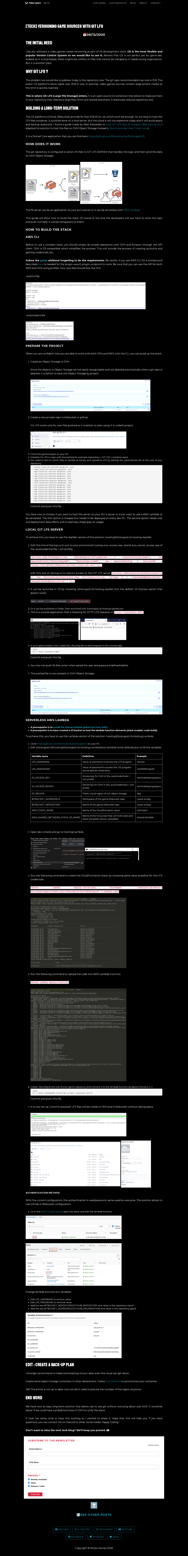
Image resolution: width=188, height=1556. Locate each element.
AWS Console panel (51, 1211)
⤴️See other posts (94, 1515)
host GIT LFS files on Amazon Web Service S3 (133, 124)
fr (48, 5)
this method (113, 1381)
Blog (133, 5)
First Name (34, 1462)
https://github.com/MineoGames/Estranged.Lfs (116, 136)
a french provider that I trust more (128, 128)
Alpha (33, 1483)
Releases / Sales (38, 1486)
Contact (156, 5)
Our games (99, 5)
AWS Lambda (131, 210)
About (143, 5)
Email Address (36, 1449)
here (41, 264)
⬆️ (94, 1505)
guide (43, 260)
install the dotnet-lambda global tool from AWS (80, 727)
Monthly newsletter (39, 1479)
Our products (117, 5)
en (44, 5)
